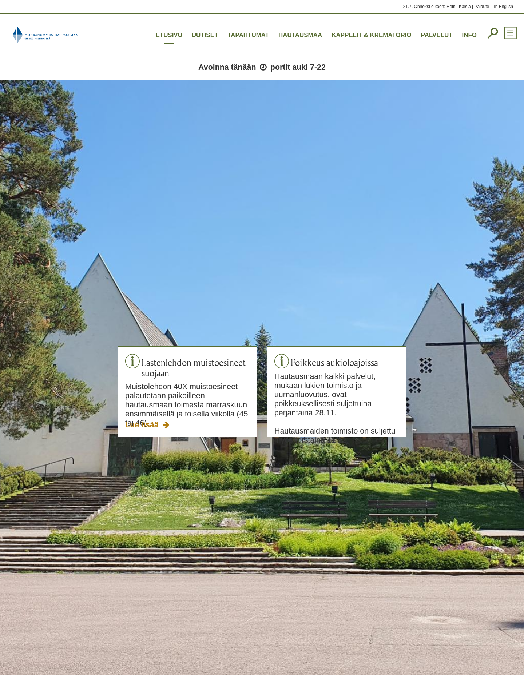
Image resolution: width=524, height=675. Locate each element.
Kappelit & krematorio (372, 35)
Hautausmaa (300, 35)
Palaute (481, 6)
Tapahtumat (248, 35)
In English (503, 6)
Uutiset (205, 35)
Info (469, 35)
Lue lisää (142, 424)
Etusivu (168, 35)
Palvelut (437, 35)
